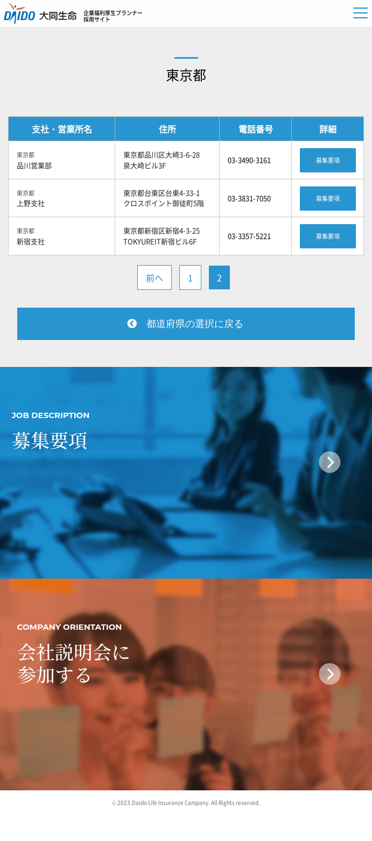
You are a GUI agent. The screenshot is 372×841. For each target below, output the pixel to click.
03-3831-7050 (249, 198)
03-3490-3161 (249, 160)
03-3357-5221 (249, 236)
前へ (154, 277)
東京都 (186, 75)
